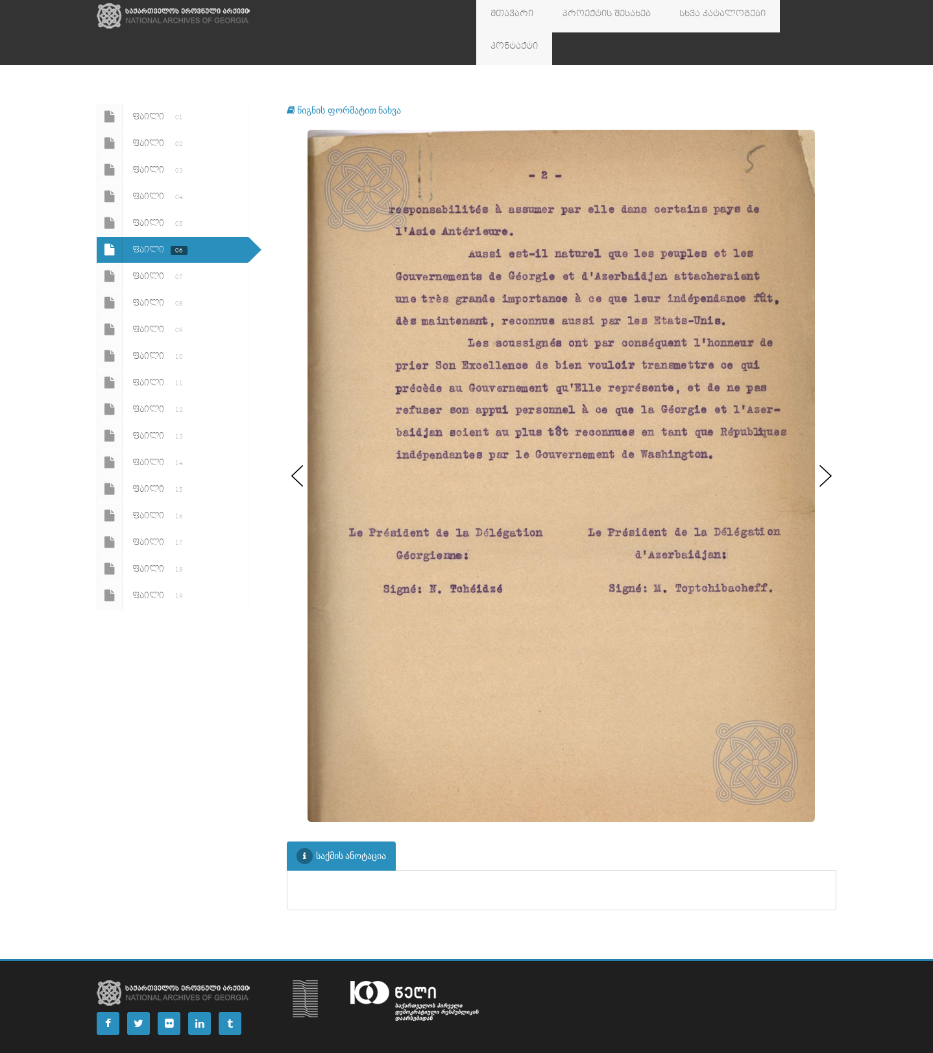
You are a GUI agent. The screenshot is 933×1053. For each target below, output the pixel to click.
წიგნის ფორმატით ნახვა (344, 77)
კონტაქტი (772, 16)
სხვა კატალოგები (690, 16)
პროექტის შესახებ (588, 16)
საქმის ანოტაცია (342, 824)
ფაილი (142, 84)
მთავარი (506, 16)
